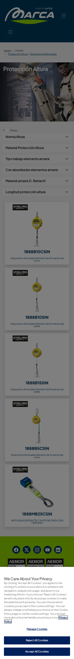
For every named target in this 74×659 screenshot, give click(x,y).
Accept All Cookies (37, 651)
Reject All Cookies (37, 640)
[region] (37, 613)
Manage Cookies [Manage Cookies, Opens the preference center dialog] (37, 629)
